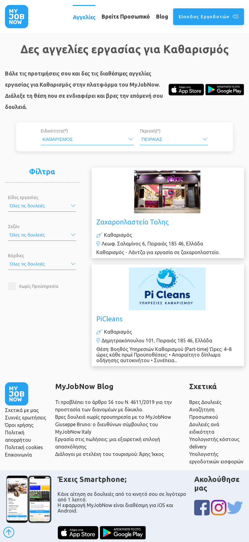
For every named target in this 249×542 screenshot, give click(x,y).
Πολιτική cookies (24, 447)
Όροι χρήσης (19, 425)
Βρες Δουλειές (205, 402)
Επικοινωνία (18, 454)
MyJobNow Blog (84, 386)
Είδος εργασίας (23, 197)
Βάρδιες (16, 255)
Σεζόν (14, 226)
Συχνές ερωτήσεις (25, 417)
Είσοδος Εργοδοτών (208, 17)
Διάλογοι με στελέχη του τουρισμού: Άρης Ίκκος (109, 454)
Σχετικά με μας (22, 410)
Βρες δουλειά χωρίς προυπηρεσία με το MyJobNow (113, 417)
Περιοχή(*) (150, 130)
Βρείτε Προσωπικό (126, 16)
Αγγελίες (84, 17)
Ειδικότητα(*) (54, 130)
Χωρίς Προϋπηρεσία (39, 286)
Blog (162, 16)
